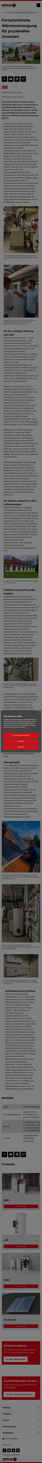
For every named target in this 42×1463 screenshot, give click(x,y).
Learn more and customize (21, 735)
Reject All (21, 747)
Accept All (21, 741)
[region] (21, 731)
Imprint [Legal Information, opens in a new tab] (10, 729)
